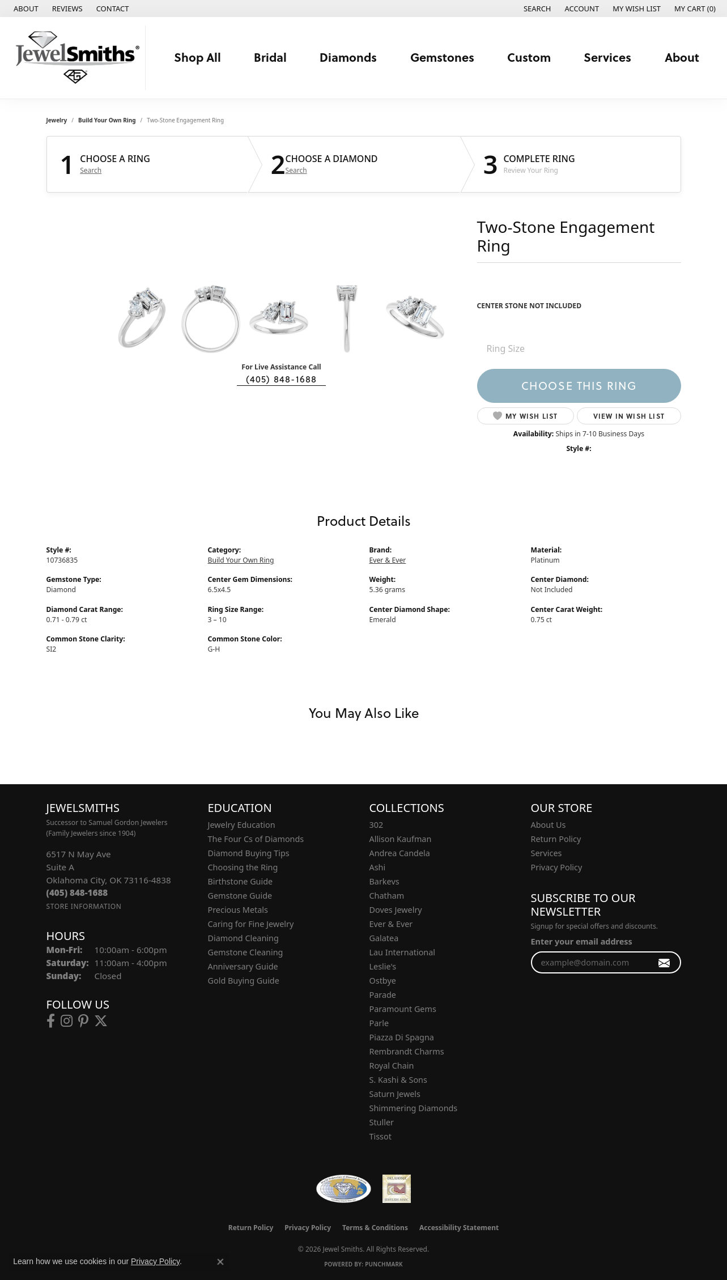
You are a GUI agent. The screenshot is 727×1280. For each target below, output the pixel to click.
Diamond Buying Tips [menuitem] (249, 853)
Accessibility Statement (459, 1227)
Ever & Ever (387, 560)
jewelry (56, 120)
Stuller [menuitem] (381, 1122)
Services (607, 57)
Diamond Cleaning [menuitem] (243, 938)
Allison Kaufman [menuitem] (400, 839)
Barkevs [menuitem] (384, 881)
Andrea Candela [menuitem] (399, 853)
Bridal (270, 57)
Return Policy (556, 839)
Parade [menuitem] (382, 994)
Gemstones (442, 57)
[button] (536, 8)
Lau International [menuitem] (402, 952)
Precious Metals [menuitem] (238, 909)
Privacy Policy (557, 867)
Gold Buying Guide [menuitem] (243, 980)
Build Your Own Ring (107, 120)
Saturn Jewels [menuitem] (394, 1093)
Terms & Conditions (375, 1227)
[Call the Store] (77, 892)
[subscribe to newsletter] (664, 962)
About (682, 57)
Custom (529, 57)
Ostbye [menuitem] (382, 980)
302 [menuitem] (376, 824)
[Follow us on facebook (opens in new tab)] (50, 1021)
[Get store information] (84, 906)
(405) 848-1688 (281, 379)
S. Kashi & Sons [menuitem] (398, 1079)
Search (90, 171)
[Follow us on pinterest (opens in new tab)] (83, 1021)
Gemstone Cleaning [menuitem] (245, 952)
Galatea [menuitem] (384, 938)
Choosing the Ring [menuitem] (243, 867)
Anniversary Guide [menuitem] (243, 966)
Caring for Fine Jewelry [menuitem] (251, 923)
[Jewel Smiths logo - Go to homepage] (76, 57)
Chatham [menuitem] (387, 895)
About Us (548, 824)
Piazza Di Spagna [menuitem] (401, 1037)
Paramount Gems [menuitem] (402, 1008)
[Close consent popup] (220, 1261)
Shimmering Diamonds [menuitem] (413, 1108)
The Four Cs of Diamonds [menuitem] (256, 839)
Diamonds (348, 57)
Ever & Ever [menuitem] (391, 923)
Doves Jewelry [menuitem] (395, 909)
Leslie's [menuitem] (383, 966)
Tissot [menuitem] (380, 1136)
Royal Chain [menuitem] (391, 1065)
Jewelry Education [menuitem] (241, 824)
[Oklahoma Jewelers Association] (396, 1189)
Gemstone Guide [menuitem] (240, 895)
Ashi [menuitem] (377, 867)
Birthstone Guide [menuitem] (240, 881)
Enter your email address (581, 941)
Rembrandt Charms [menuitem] (406, 1051)
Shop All (197, 57)
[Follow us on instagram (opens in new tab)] (67, 1021)
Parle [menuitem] (379, 1023)
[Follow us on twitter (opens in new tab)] (101, 1021)
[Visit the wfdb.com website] (343, 1189)
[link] (25, 8)
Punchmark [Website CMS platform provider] (384, 1264)
